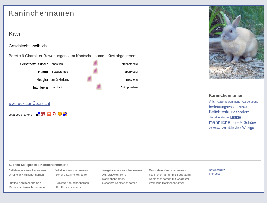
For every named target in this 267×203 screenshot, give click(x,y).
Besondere (240, 112)
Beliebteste (219, 112)
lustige (235, 117)
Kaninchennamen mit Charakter (169, 178)
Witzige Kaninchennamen (72, 170)
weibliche (231, 128)
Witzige (248, 128)
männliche (219, 122)
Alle (212, 102)
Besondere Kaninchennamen (167, 170)
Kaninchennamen (42, 13)
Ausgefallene (250, 101)
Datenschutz (217, 169)
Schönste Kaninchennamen (120, 182)
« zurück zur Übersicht (29, 103)
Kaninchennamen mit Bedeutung (170, 174)
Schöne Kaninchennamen (72, 174)
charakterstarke (219, 117)
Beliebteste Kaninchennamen (27, 170)
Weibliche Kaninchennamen (167, 182)
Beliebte (242, 106)
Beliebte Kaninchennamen (72, 182)
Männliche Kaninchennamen (27, 187)
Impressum (216, 173)
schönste (214, 127)
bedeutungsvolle (222, 107)
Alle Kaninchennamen (69, 187)
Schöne (250, 122)
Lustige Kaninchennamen (25, 182)
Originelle (237, 122)
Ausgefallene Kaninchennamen (122, 170)
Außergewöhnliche (228, 101)
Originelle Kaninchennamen (26, 174)
